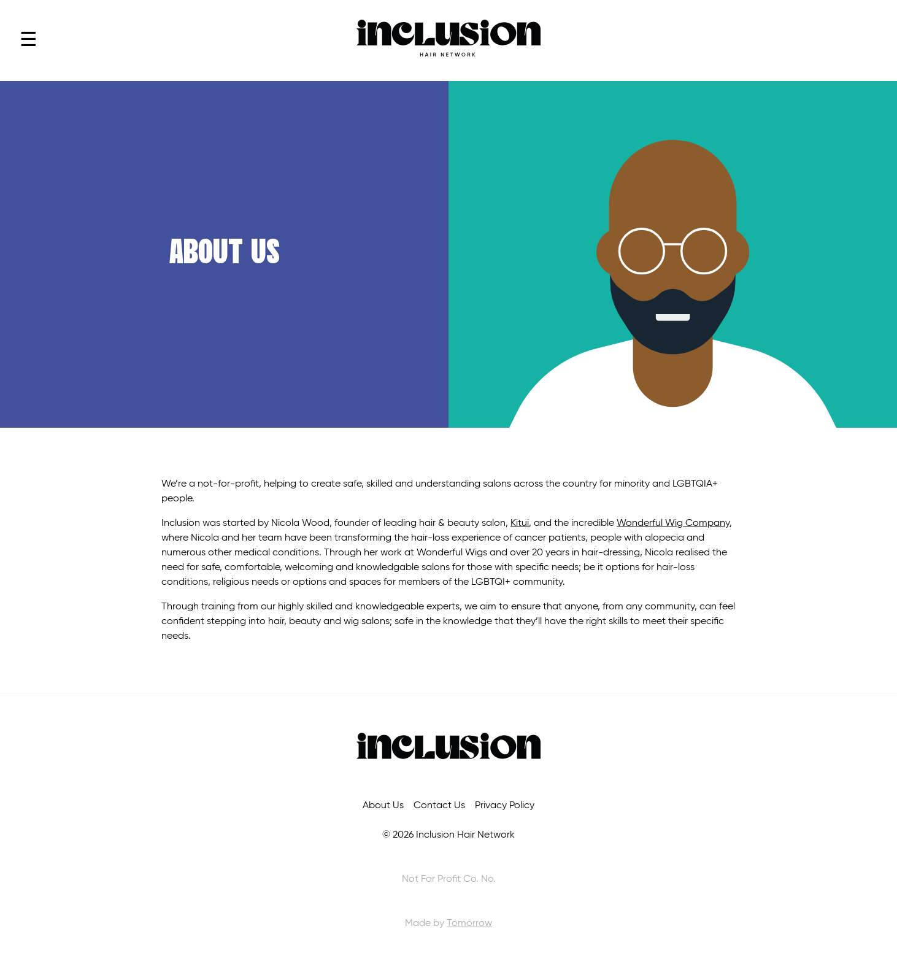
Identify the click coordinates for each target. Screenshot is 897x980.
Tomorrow (469, 923)
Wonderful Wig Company (673, 523)
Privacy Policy (504, 806)
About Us (383, 806)
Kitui (519, 523)
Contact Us (439, 806)
